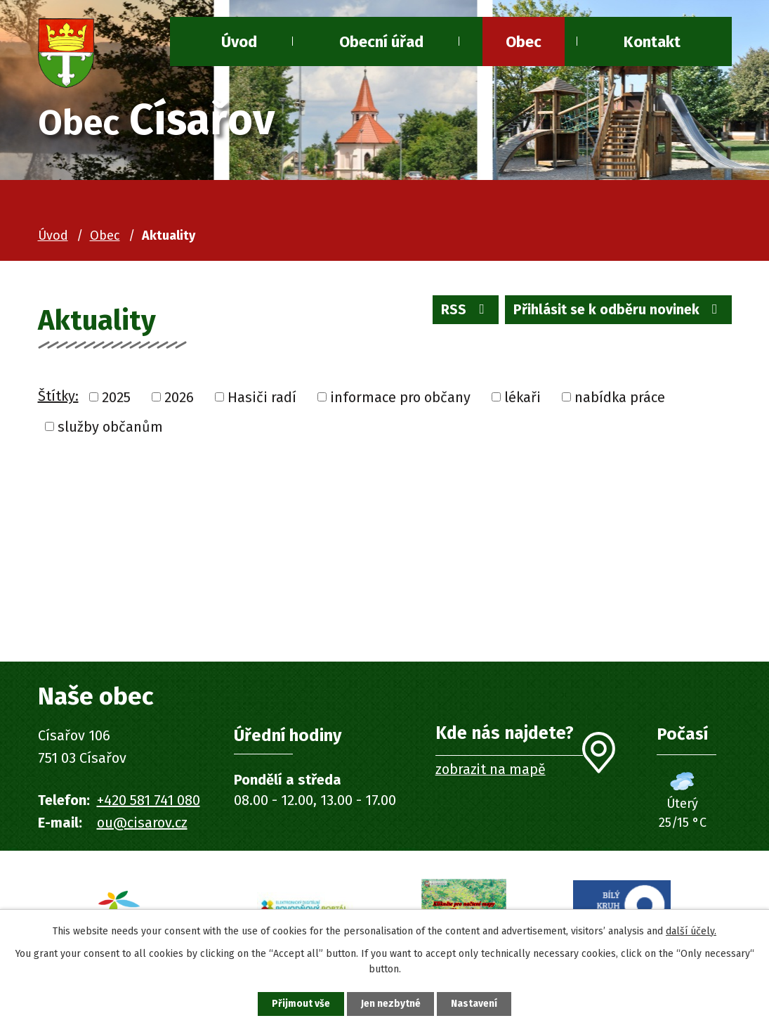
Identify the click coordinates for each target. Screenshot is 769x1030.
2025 (116, 397)
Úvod (53, 235)
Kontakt (652, 41)
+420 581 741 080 (148, 800)
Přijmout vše (299, 1004)
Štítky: (58, 395)
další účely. (691, 930)
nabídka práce (619, 397)
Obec (523, 41)
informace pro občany (400, 397)
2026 (179, 397)
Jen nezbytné (391, 1004)
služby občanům (110, 426)
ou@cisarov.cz (142, 822)
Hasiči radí (262, 397)
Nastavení (476, 1004)
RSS (462, 310)
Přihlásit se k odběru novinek (617, 310)
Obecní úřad (381, 41)
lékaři (522, 397)
